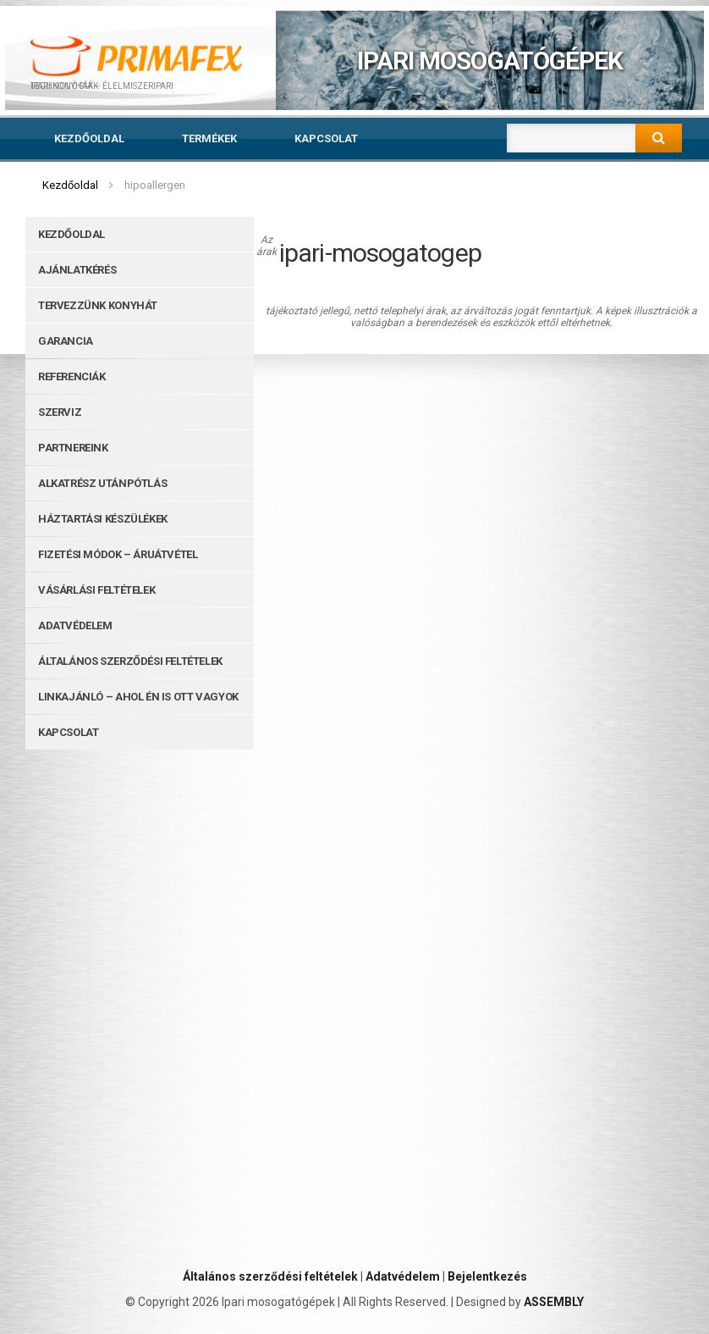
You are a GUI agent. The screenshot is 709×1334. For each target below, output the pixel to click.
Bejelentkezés (487, 1276)
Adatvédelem (75, 625)
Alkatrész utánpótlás (102, 483)
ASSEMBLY (554, 1302)
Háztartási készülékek (103, 518)
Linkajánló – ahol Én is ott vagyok (138, 696)
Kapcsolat (326, 138)
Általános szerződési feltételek (130, 661)
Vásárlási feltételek (96, 590)
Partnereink (73, 447)
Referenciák (72, 376)
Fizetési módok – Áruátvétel (117, 554)
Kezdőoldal (89, 138)
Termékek (209, 138)
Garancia (65, 341)
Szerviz (59, 412)
